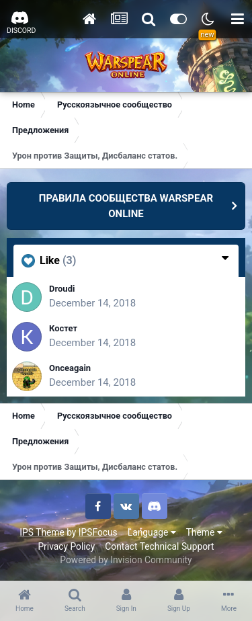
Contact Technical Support (159, 546)
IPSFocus (98, 532)
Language (152, 532)
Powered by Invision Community (126, 559)
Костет (63, 328)
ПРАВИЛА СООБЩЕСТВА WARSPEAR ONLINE (126, 206)
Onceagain (70, 368)
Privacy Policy (66, 546)
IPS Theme (41, 532)
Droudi (62, 289)
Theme (204, 532)
